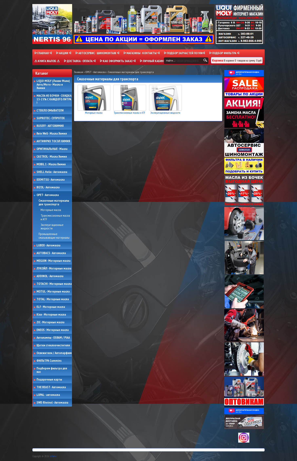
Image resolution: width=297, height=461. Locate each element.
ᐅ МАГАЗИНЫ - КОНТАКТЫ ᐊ (141, 53)
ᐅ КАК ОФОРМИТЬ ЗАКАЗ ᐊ (118, 61)
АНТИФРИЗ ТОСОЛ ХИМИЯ (53, 141)
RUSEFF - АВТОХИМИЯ (50, 126)
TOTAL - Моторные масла (53, 299)
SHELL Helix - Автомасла (52, 172)
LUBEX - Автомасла (48, 245)
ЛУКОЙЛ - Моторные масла (54, 268)
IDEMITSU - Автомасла (51, 179)
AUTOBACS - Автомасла (51, 253)
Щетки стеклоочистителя (53, 345)
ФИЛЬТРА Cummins (49, 360)
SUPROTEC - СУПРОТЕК (51, 118)
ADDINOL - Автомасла (50, 276)
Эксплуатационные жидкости (52, 226)
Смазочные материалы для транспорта (54, 202)
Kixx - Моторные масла (51, 314)
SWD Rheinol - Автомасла (52, 402)
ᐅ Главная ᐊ (43, 53)
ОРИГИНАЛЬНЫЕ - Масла (52, 149)
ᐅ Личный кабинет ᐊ (155, 61)
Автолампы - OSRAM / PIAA (53, 337)
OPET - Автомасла (48, 195)
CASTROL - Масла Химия (52, 156)
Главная (78, 72)
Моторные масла (51, 210)
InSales (53, 456)
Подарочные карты (49, 379)
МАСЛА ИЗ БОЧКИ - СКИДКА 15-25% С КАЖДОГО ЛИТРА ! (54, 99)
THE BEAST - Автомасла (51, 387)
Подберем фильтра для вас (52, 370)
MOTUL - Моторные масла (53, 291)
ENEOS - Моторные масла (53, 330)
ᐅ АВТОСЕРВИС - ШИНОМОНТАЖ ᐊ (97, 53)
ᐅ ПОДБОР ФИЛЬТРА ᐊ (224, 53)
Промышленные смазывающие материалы (54, 235)
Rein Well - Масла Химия (52, 133)
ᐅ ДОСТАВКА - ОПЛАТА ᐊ (80, 61)
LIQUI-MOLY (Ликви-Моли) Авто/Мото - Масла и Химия (54, 84)
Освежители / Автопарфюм (54, 353)
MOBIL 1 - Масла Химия (51, 164)
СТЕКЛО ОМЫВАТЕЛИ (50, 110)
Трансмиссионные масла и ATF (55, 217)
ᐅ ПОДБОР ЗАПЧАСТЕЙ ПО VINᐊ (184, 53)
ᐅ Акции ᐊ (63, 53)
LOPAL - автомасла (48, 395)
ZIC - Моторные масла (50, 322)
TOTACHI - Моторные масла (54, 284)
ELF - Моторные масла (51, 307)
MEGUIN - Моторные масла (54, 261)
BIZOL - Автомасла (48, 187)
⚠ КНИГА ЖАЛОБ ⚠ (47, 61)
